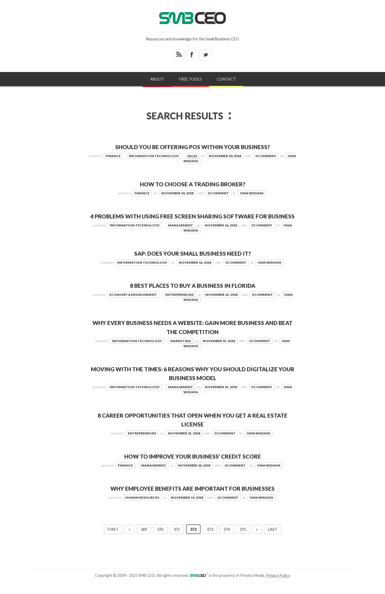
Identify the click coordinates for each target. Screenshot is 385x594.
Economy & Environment (133, 303)
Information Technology (154, 156)
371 (177, 538)
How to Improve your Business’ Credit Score (193, 465)
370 (160, 538)
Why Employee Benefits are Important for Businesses (192, 497)
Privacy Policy (278, 584)
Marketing (180, 350)
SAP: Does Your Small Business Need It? (192, 262)
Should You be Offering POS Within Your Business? (192, 146)
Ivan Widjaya (252, 193)
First (113, 538)
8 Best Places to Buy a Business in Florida (193, 294)
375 (243, 538)
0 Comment (265, 156)
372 (193, 538)
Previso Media (252, 584)
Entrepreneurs (179, 303)
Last (272, 538)
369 (144, 538)
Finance (113, 156)
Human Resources (142, 507)
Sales (192, 156)
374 (226, 538)
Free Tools (190, 79)
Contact (226, 79)
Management (180, 234)
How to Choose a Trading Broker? (192, 184)
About (157, 79)
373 (210, 538)
